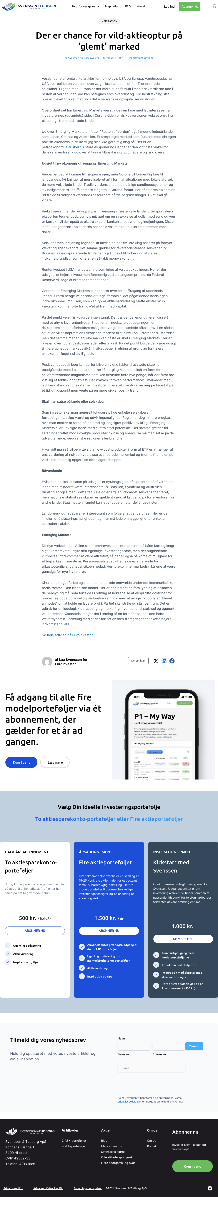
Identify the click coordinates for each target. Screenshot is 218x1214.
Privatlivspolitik (13, 1188)
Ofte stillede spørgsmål (117, 1157)
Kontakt (142, 6)
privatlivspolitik (127, 1101)
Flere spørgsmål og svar (118, 1163)
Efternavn (159, 1054)
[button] (156, 661)
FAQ (128, 6)
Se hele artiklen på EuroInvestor (67, 635)
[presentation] (146, 1087)
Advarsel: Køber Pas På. (49, 1188)
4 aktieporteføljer (74, 1146)
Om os (151, 1140)
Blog (104, 1140)
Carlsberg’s (75, 147)
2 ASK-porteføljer (74, 1140)
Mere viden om (111, 1146)
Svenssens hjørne (113, 1152)
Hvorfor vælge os (85, 6)
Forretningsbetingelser (89, 1188)
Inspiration (112, 6)
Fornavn (123, 1054)
